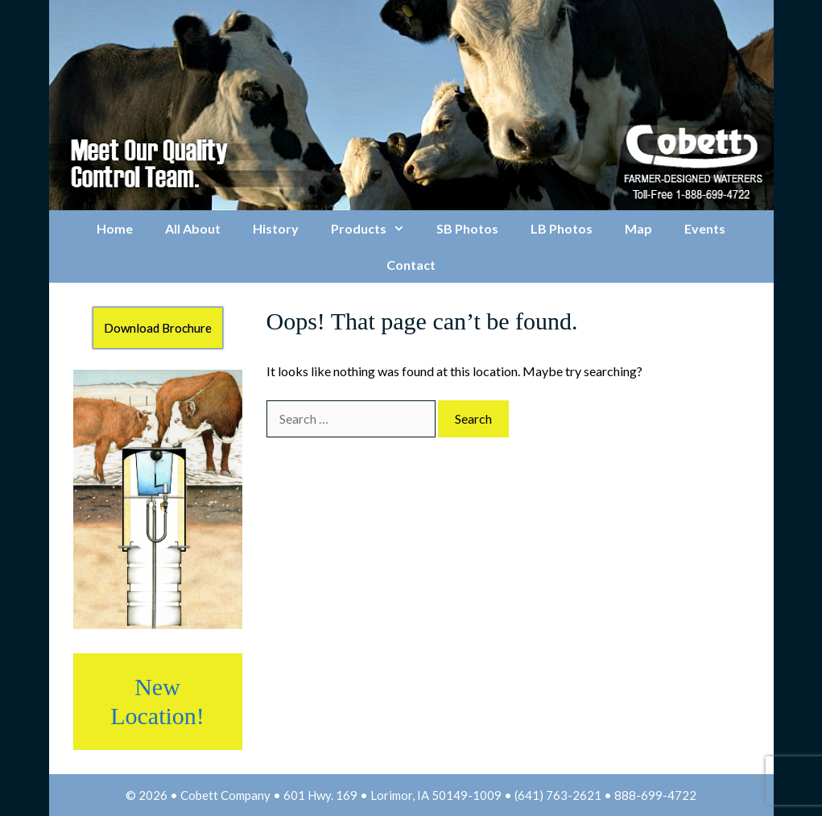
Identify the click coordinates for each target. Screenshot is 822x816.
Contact (411, 264)
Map (638, 228)
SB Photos (467, 228)
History (276, 228)
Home (115, 228)
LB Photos (562, 228)
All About (193, 228)
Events (704, 228)
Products (376, 228)
